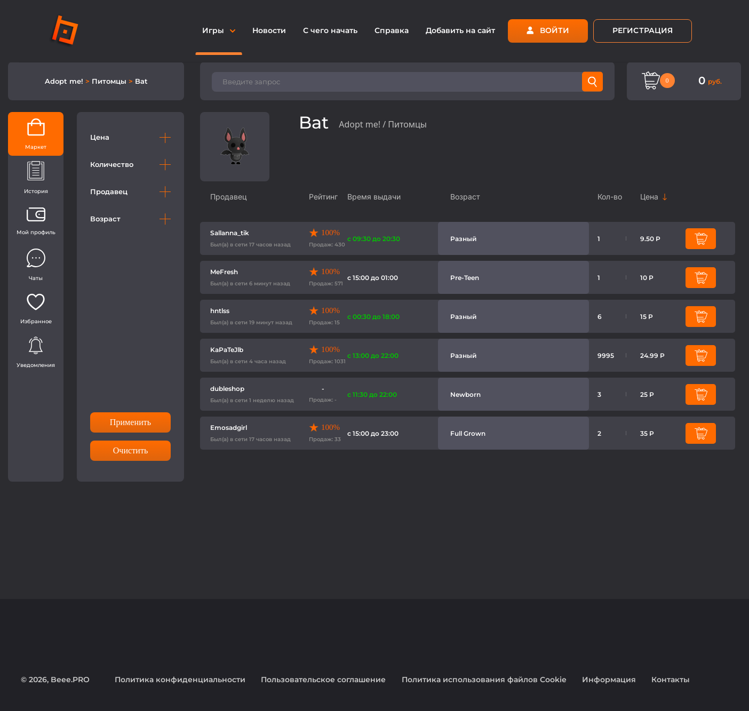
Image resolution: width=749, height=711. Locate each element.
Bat (141, 81)
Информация (609, 679)
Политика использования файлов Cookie (484, 679)
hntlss (219, 311)
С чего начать (330, 30)
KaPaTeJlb (226, 350)
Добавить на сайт (460, 30)
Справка (391, 30)
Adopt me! (65, 81)
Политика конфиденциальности (180, 679)
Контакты (670, 679)
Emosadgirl (228, 428)
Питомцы (110, 81)
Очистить (130, 450)
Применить (130, 422)
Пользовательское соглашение (323, 679)
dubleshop (227, 389)
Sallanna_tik (229, 233)
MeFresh (224, 272)
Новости (269, 30)
